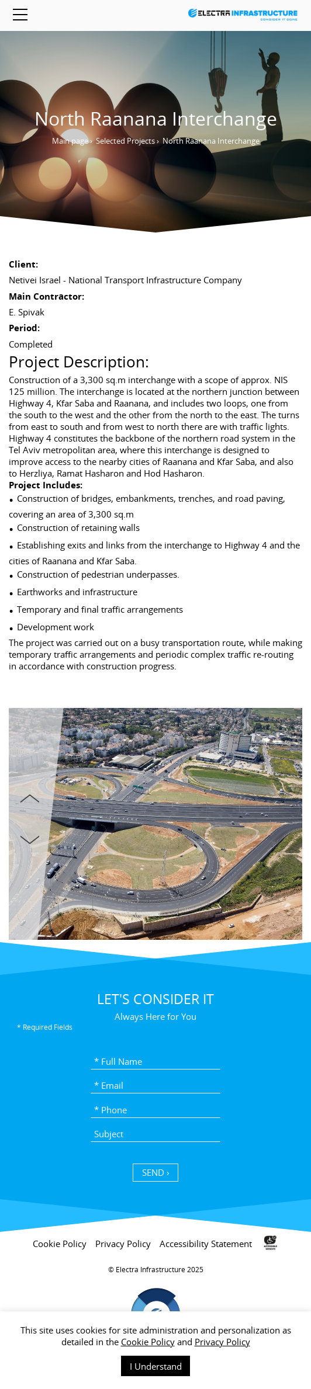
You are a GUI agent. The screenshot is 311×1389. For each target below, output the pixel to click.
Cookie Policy (148, 1342)
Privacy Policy (222, 1342)
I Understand (156, 1366)
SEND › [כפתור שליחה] (156, 1172)
